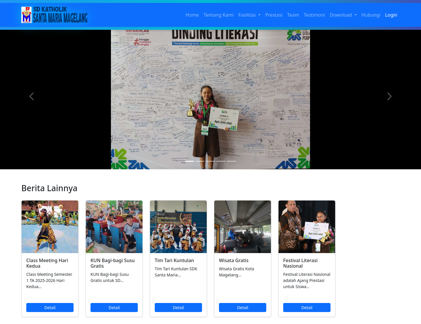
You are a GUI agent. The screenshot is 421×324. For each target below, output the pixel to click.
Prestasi (273, 15)
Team (293, 15)
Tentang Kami (218, 15)
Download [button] (341, 15)
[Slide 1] (189, 161)
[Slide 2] (200, 161)
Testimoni (314, 15)
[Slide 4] (221, 161)
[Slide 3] (210, 161)
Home (192, 15)
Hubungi (370, 15)
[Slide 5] (231, 161)
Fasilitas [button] (247, 15)
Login (391, 15)
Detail (49, 307)
